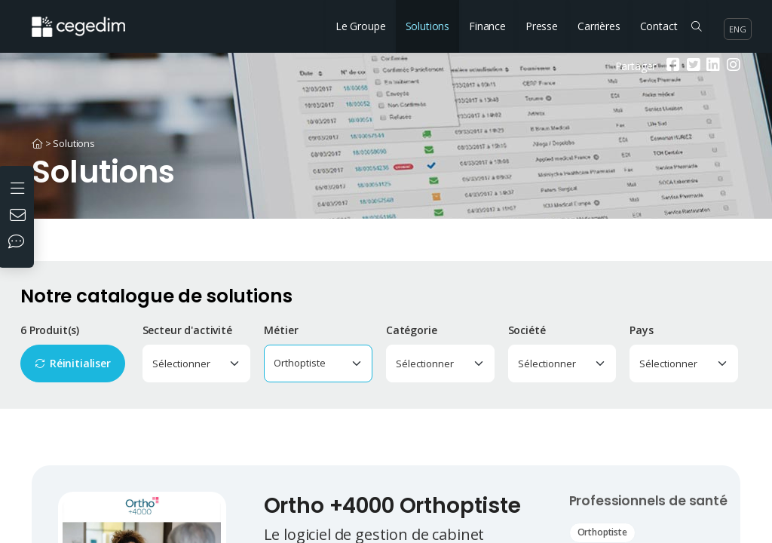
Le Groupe (360, 26)
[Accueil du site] (90, 19)
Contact (659, 26)
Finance (487, 26)
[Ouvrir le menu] (19, 186)
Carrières (598, 26)
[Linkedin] (711, 66)
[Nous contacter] (19, 216)
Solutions (428, 26)
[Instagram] (731, 66)
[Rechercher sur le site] (696, 26)
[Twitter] (691, 66)
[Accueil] (37, 143)
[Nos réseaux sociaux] (19, 243)
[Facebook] (671, 66)
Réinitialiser (80, 363)
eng (737, 29)
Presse (541, 26)
